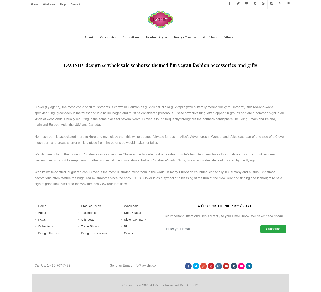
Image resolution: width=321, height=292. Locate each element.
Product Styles (91, 191)
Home (34, 4)
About (42, 198)
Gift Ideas (87, 204)
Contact (75, 4)
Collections (45, 211)
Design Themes (49, 218)
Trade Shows (90, 211)
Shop (63, 4)
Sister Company (135, 204)
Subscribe (273, 214)
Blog (127, 211)
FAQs (42, 204)
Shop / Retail (133, 198)
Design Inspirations (94, 218)
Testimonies (89, 198)
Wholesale (49, 4)
